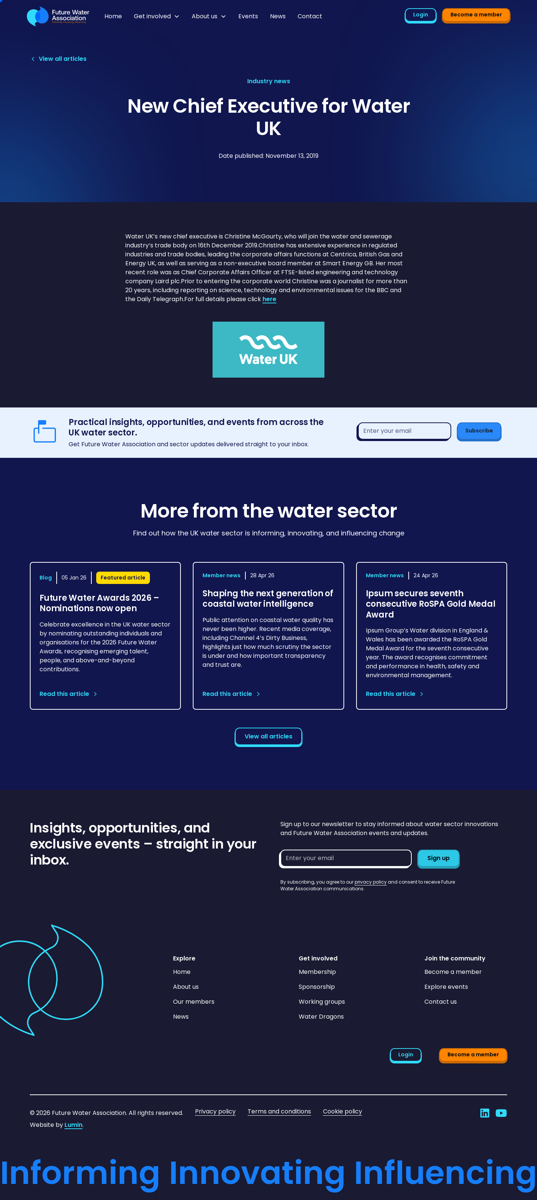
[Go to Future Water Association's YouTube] (501, 1113)
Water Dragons (321, 1016)
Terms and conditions (279, 1111)
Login (420, 14)
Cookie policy (342, 1111)
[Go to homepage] (58, 16)
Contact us (440, 1001)
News (278, 16)
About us (186, 986)
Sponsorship (317, 986)
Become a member (476, 14)
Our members (193, 1001)
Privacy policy (215, 1111)
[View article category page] (268, 81)
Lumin (73, 1125)
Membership (317, 972)
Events (248, 16)
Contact (310, 16)
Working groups (322, 1001)
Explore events (446, 986)
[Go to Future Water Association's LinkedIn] (485, 1113)
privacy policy (371, 882)
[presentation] (337, 906)
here (269, 299)
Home (113, 16)
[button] (157, 16)
